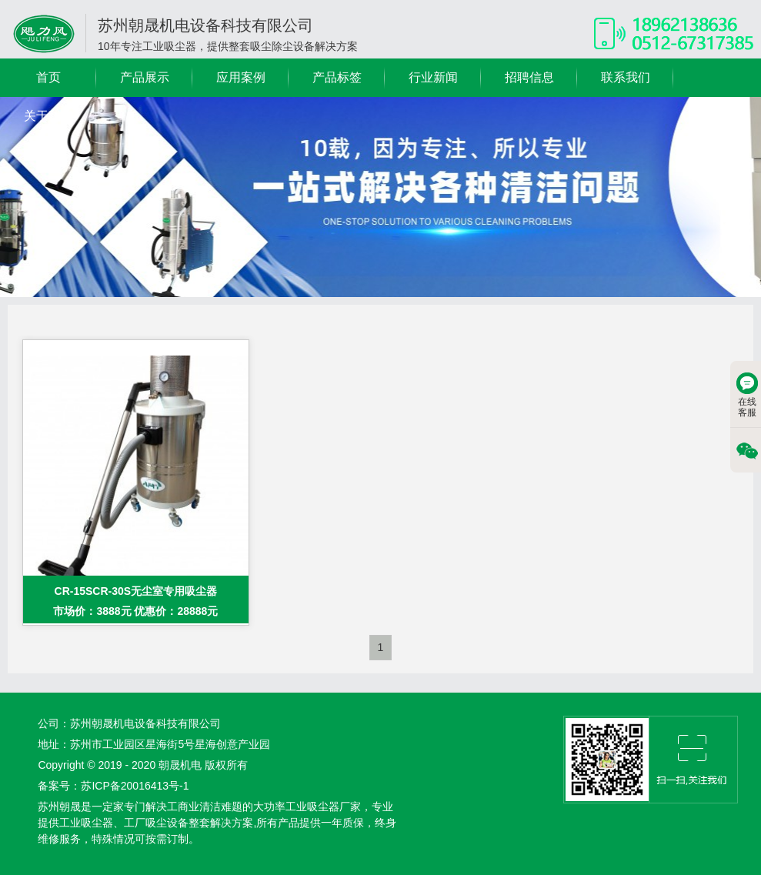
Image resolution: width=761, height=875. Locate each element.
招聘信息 (529, 77)
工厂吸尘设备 (156, 823)
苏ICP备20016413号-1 (135, 786)
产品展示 (144, 77)
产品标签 (337, 77)
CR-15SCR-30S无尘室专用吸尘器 (136, 591)
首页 (48, 77)
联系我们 (625, 77)
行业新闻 (433, 77)
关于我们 (48, 115)
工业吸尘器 (86, 823)
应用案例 (240, 77)
